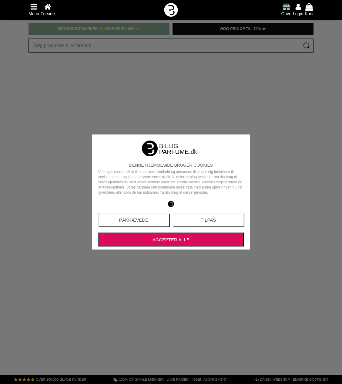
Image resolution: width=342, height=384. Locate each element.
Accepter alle (171, 239)
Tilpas (208, 220)
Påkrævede (134, 220)
